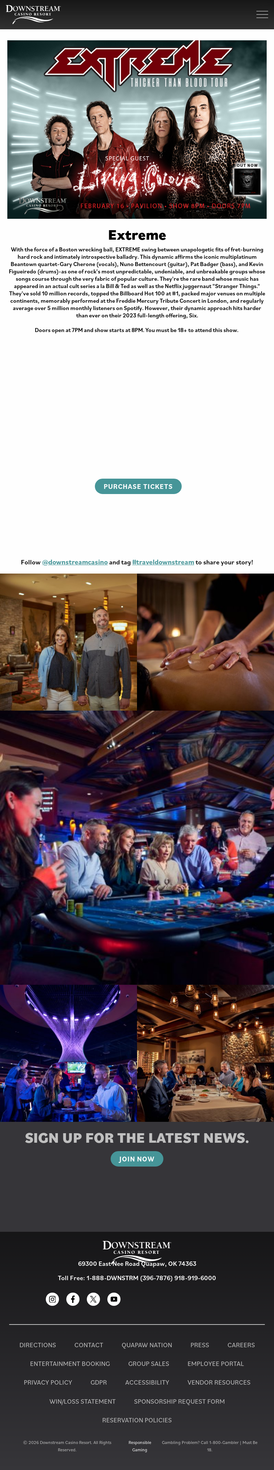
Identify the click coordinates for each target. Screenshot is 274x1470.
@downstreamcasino (75, 561)
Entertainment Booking (70, 1363)
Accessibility (147, 1382)
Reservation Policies (137, 1420)
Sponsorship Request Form (179, 1401)
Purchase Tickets (138, 486)
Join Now (137, 1158)
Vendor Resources (219, 1382)
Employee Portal (216, 1363)
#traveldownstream (163, 561)
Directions (37, 1345)
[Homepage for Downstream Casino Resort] (33, 14)
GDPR (98, 1382)
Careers (241, 1345)
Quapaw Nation (147, 1345)
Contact (88, 1345)
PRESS (199, 1345)
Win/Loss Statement (82, 1401)
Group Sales (148, 1363)
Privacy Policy (48, 1382)
